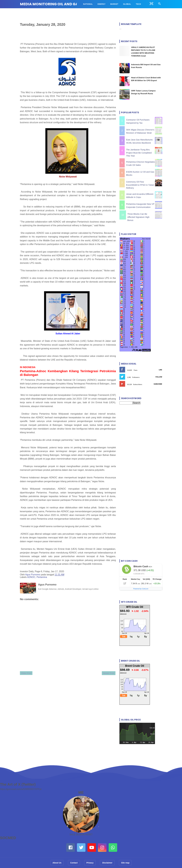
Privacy (90, 856)
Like (160, 363)
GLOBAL (127, 4)
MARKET (114, 4)
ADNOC (31, 577)
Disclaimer (107, 856)
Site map (125, 856)
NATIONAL (88, 4)
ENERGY (102, 4)
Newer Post (106, 674)
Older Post (28, 674)
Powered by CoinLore (140, 582)
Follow (158, 370)
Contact (74, 856)
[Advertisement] (140, 429)
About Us (57, 856)
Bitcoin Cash (141, 559)
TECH (138, 4)
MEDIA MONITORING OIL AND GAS (50, 4)
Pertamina (42, 577)
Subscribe (158, 377)
